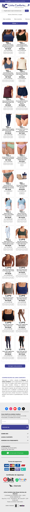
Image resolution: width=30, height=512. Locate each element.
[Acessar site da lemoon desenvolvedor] (12, 505)
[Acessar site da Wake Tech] (22, 505)
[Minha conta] (25, 6)
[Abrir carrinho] (28, 6)
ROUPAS (20, 14)
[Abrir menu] (1, 6)
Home (9, 14)
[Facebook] (6, 408)
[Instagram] (10, 408)
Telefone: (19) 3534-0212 (7, 449)
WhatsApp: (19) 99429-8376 (9, 448)
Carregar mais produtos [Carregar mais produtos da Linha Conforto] (15, 366)
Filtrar (15, 23)
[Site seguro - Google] (21, 480)
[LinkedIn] (19, 408)
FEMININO (14, 14)
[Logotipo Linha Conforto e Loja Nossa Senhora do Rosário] (13, 6)
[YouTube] (15, 408)
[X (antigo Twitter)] (23, 408)
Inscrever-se (15, 427)
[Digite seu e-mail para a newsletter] (15, 421)
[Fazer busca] (27, 11)
